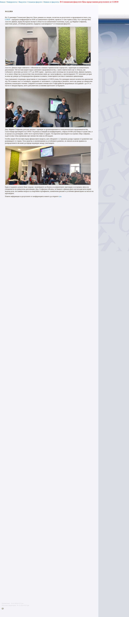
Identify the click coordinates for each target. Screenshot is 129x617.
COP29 (7, 20)
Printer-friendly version (3, 608)
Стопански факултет (35, 2)
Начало (2, 2)
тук (60, 196)
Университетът (12, 2)
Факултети (22, 2)
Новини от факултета (51, 2)
